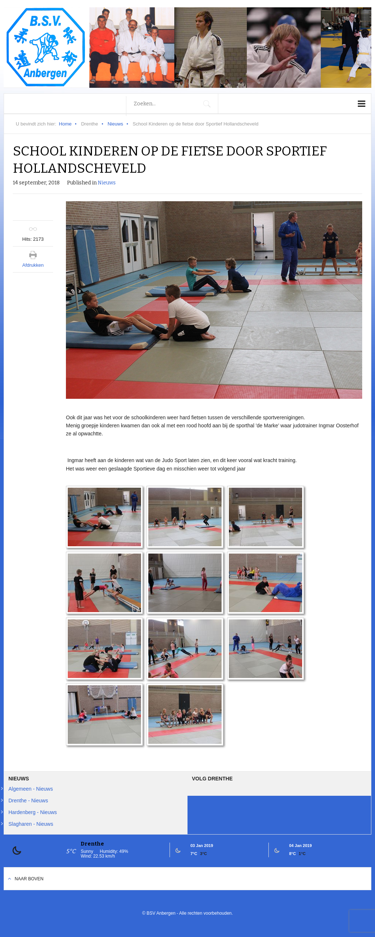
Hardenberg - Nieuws (32, 812)
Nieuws (115, 124)
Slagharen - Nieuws (30, 824)
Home (65, 124)
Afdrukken (33, 265)
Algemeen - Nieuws (30, 789)
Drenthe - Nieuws (28, 800)
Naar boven (29, 878)
